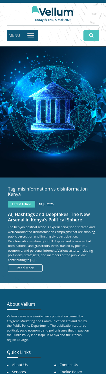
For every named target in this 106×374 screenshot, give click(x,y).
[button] (14, 35)
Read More (25, 268)
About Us (20, 364)
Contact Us (68, 364)
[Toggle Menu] (30, 35)
